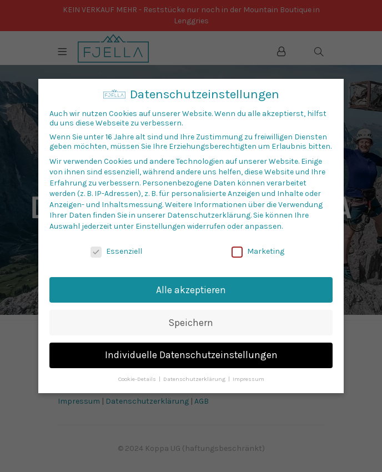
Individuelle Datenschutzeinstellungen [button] (191, 354)
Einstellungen (160, 226)
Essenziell (116, 251)
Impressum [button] (248, 379)
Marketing (258, 251)
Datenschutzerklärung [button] (195, 379)
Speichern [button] (191, 322)
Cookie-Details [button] (138, 379)
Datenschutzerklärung (208, 215)
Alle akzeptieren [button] (191, 289)
